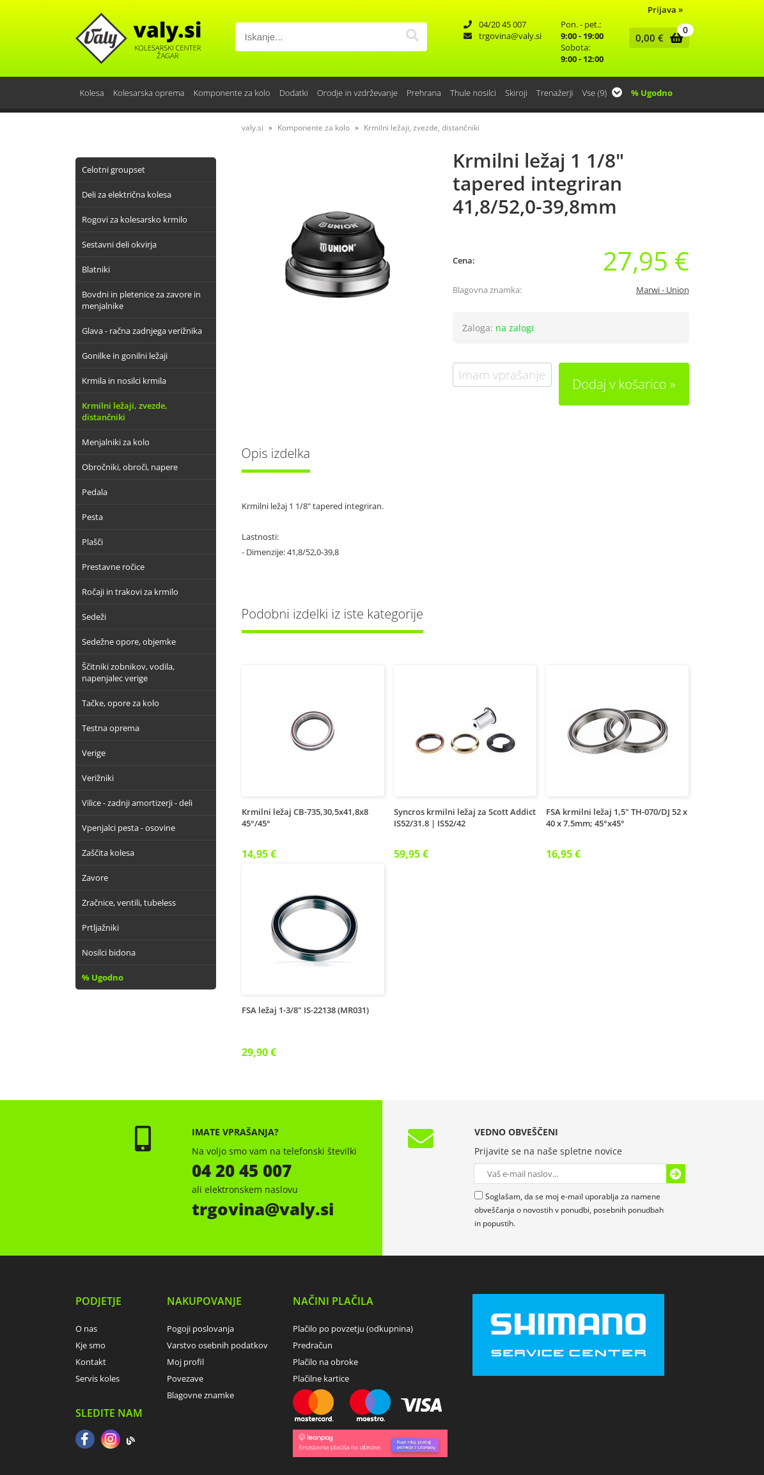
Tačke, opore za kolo (120, 703)
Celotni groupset (113, 169)
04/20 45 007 (502, 24)
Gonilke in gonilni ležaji (125, 355)
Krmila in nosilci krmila (124, 380)
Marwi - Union (662, 290)
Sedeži (94, 616)
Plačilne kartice (321, 1378)
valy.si (252, 127)
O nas (86, 1328)
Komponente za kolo (232, 93)
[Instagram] (110, 1440)
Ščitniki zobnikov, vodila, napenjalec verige (128, 672)
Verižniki (98, 778)
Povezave (185, 1378)
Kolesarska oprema (149, 93)
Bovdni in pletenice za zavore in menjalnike (141, 300)
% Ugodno (652, 93)
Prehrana (424, 93)
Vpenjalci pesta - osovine (128, 827)
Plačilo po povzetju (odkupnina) (353, 1328)
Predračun (312, 1345)
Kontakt (90, 1362)
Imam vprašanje (501, 375)
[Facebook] (85, 1440)
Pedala (94, 492)
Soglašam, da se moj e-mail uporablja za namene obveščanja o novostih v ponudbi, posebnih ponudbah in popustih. (569, 1210)
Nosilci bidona (109, 952)
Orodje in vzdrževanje (357, 93)
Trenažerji (554, 93)
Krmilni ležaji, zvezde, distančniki (125, 411)
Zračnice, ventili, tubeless (129, 902)
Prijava (665, 9)
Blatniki (96, 269)
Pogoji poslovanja (200, 1328)
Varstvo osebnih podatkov (217, 1345)
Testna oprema (110, 728)
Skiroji (516, 93)
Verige (93, 753)
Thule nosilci (473, 93)
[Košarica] (656, 38)
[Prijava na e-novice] (675, 1173)
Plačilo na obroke (325, 1362)
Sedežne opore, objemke (129, 641)
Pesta (92, 517)
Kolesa (92, 93)
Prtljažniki (100, 927)
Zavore (95, 877)
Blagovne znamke (200, 1395)
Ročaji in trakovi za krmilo (130, 591)
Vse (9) (602, 93)
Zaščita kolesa (108, 852)
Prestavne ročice (113, 566)
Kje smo (90, 1345)
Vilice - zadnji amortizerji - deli (137, 802)
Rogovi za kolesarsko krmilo (134, 219)
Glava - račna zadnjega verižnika (142, 330)
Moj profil (185, 1362)
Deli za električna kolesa (126, 194)
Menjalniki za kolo (116, 442)
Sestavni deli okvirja (119, 244)
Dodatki (293, 93)
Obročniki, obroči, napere (130, 467)
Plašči (92, 542)
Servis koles (97, 1378)
